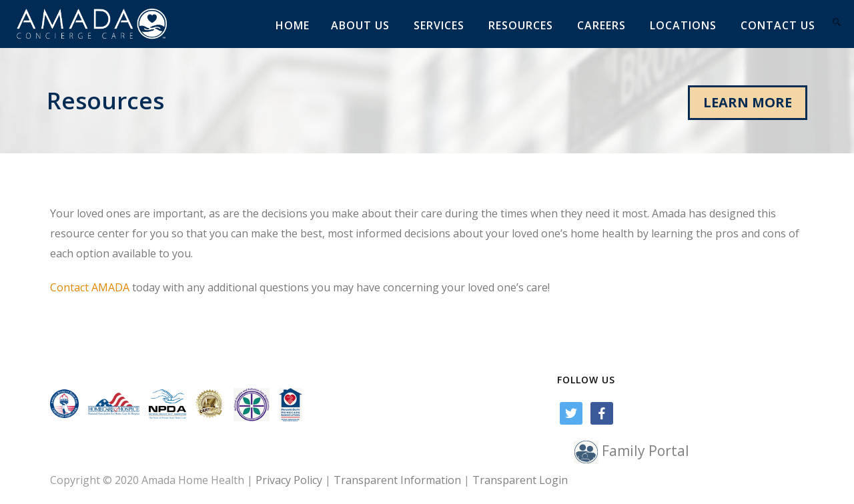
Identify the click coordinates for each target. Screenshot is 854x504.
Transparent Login (520, 480)
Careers (601, 25)
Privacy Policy (289, 480)
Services (439, 25)
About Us (360, 25)
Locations (683, 25)
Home (293, 25)
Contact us (778, 25)
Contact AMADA (89, 287)
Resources (520, 25)
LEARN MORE (747, 102)
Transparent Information (397, 480)
